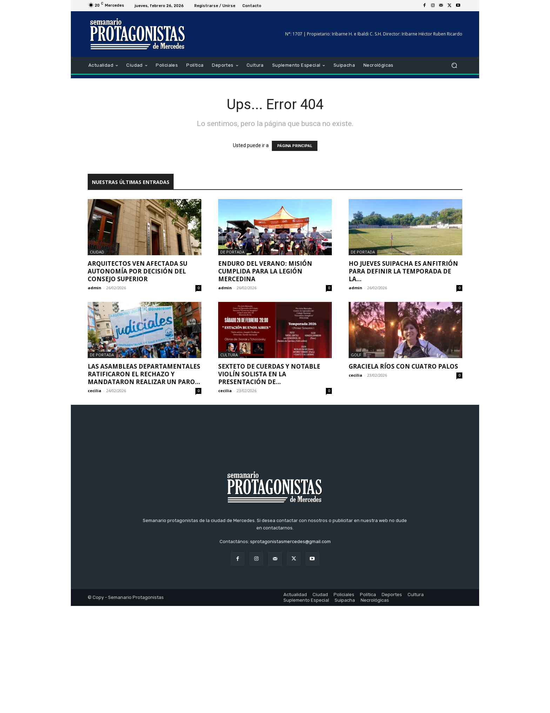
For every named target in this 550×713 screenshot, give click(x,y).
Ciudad (97, 252)
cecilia (94, 390)
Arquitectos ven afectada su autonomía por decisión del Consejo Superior (137, 271)
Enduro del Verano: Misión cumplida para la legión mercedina (265, 271)
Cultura (229, 354)
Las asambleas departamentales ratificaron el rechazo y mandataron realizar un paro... (144, 374)
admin (94, 287)
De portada (232, 252)
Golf (356, 354)
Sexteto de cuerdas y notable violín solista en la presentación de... (269, 374)
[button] (454, 65)
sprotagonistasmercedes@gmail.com (290, 648)
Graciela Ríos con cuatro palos (403, 366)
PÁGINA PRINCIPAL (294, 146)
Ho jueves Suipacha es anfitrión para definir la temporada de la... (403, 271)
